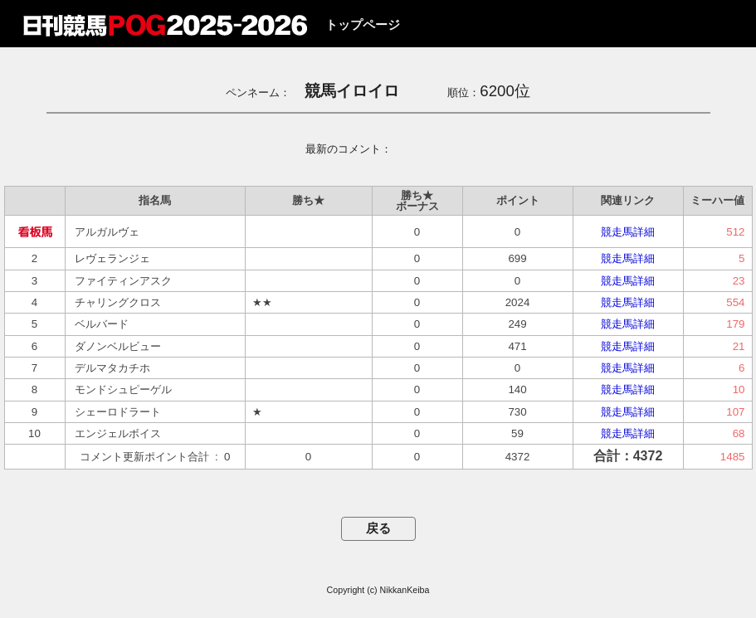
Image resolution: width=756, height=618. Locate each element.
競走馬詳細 (628, 232)
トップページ (362, 25)
